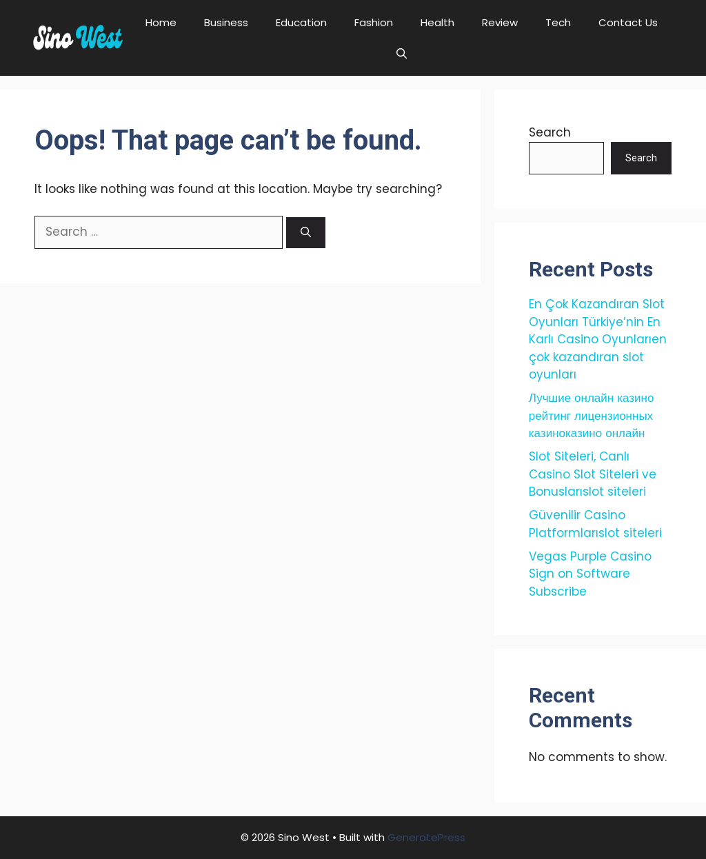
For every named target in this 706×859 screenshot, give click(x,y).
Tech (558, 22)
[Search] (305, 232)
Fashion (373, 22)
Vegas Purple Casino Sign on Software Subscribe (590, 574)
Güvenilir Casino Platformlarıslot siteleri (595, 524)
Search (550, 132)
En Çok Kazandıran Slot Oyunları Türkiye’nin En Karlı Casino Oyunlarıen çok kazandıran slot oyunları (598, 339)
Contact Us (628, 22)
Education (301, 22)
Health (437, 22)
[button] (402, 53)
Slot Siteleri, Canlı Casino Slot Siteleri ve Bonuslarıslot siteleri (592, 474)
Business (226, 22)
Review (500, 22)
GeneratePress (426, 837)
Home (160, 22)
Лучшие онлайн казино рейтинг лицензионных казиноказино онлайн (591, 415)
